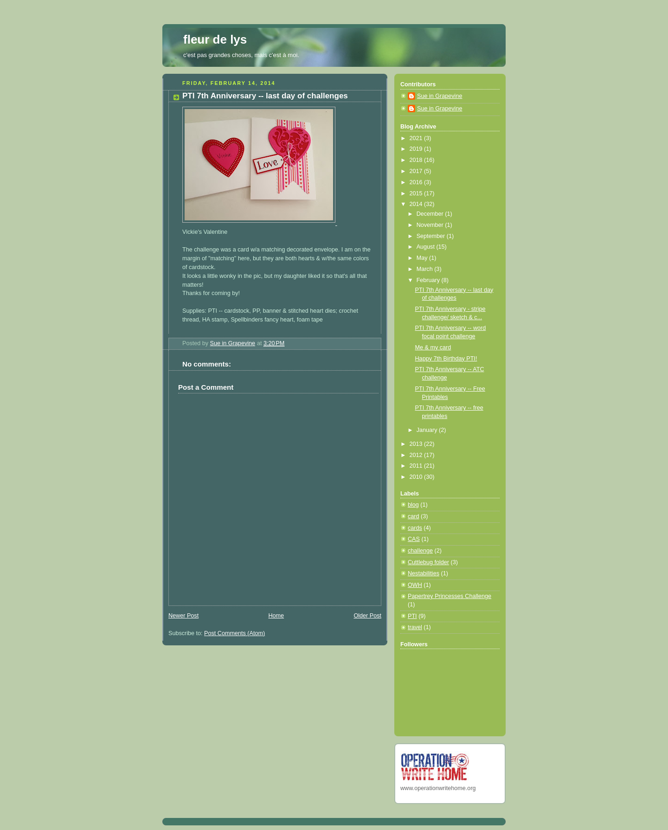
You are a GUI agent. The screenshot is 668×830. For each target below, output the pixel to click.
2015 (417, 193)
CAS (414, 539)
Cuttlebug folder (428, 562)
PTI (412, 616)
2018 (417, 160)
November (431, 225)
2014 (417, 204)
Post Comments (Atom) (234, 633)
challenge (420, 550)
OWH (415, 585)
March (426, 269)
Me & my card (433, 347)
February (429, 280)
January (428, 430)
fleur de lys (215, 39)
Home (276, 615)
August (427, 247)
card (413, 516)
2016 (417, 182)
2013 (417, 444)
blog (413, 505)
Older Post (367, 615)
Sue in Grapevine (439, 96)
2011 (417, 466)
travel (415, 627)
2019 (417, 149)
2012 (417, 455)
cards (415, 528)
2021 (417, 138)
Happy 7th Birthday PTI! (446, 358)
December (431, 214)
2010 (417, 477)
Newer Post (183, 615)
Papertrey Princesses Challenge (449, 596)
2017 (417, 171)
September (432, 236)
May (423, 258)
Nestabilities (423, 573)
